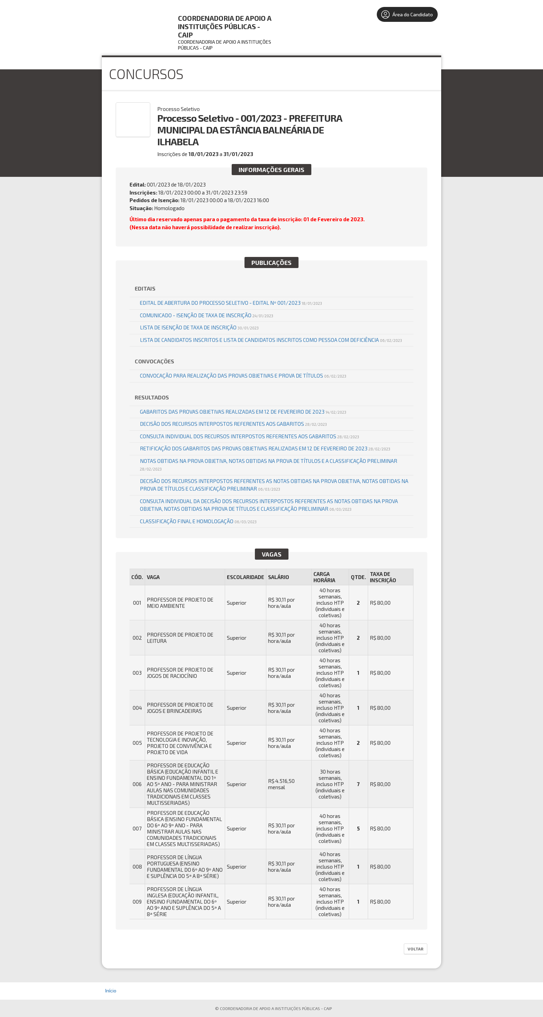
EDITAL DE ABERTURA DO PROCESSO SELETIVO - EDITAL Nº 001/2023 (231, 303)
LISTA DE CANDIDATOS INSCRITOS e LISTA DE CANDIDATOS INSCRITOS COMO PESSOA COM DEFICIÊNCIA (271, 340)
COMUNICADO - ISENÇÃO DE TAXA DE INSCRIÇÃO (206, 315)
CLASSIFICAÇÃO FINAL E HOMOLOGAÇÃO (198, 521)
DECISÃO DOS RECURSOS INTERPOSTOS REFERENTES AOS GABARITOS (233, 424)
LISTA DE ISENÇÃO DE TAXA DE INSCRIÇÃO (199, 327)
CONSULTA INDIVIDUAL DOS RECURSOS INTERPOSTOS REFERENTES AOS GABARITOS (249, 436)
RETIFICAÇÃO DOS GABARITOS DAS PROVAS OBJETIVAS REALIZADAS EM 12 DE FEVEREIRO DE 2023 (265, 448)
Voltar (416, 948)
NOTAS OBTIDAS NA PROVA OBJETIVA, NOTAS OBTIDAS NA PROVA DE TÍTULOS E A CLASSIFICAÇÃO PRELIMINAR (268, 465)
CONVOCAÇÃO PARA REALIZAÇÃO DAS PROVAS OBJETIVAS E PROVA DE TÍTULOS (243, 375)
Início (110, 990)
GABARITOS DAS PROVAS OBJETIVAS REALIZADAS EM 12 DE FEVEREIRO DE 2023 (243, 411)
